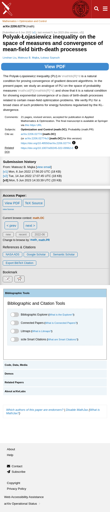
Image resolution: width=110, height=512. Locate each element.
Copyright (13, 483)
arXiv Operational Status (22, 503)
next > (30, 225)
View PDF (55, 66)
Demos (9, 373)
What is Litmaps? (41, 331)
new (8, 234)
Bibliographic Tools (17, 293)
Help (10, 455)
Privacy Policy (16, 488)
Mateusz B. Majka (28, 57)
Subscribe (18, 471)
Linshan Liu (10, 57)
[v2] (5, 176)
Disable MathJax (77, 409)
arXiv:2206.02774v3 (37, 138)
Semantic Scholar (64, 254)
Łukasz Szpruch (50, 57)
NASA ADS (12, 254)
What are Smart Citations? (62, 339)
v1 (34, 32)
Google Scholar (36, 254)
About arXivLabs (15, 391)
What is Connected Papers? (61, 323)
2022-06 (40, 234)
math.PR (44, 240)
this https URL (33, 124)
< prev (11, 225)
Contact (17, 466)
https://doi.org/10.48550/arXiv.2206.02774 (46, 143)
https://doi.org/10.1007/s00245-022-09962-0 (47, 147)
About (11, 449)
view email (44, 167)
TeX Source (34, 203)
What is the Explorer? (61, 314)
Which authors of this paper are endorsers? (34, 409)
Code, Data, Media (16, 365)
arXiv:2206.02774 (31, 133)
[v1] (5, 171)
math (33, 240)
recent (22, 234)
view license (8, 209)
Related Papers (14, 382)
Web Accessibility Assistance (24, 497)
